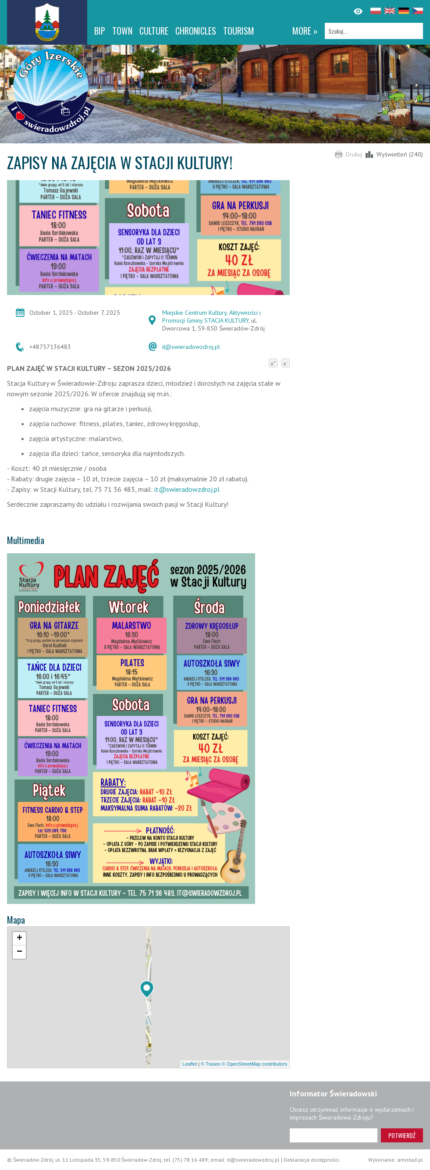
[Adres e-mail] (333, 1135)
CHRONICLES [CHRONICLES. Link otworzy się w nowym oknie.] (195, 30)
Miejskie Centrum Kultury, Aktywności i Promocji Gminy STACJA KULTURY (211, 316)
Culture (153, 30)
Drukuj (354, 154)
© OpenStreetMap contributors (254, 1064)
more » (305, 30)
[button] (147, 989)
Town (122, 30)
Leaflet (189, 1064)
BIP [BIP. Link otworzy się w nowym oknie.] (99, 30)
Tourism (238, 30)
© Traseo (210, 1064)
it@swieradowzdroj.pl (191, 347)
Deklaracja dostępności (311, 1159)
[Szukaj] (374, 31)
